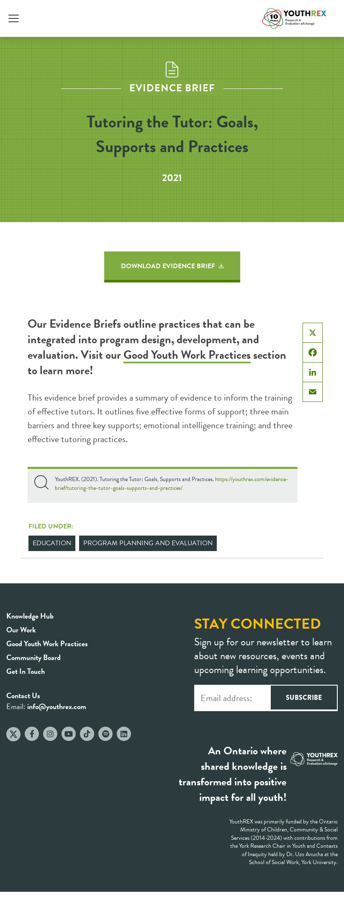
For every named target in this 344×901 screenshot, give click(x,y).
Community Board (33, 657)
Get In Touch (25, 671)
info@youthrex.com (56, 706)
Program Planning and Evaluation (148, 543)
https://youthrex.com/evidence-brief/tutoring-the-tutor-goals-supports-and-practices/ (171, 483)
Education (52, 543)
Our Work (21, 629)
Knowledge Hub (30, 615)
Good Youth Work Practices (187, 354)
